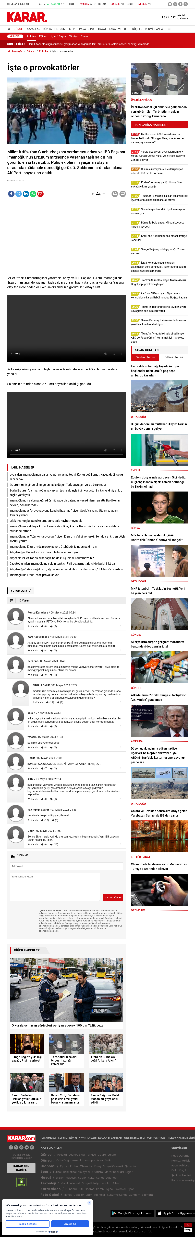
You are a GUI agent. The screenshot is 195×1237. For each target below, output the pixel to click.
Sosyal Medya (91, 1183)
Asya (99, 1160)
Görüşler (135, 29)
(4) (45, 650)
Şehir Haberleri (181, 1175)
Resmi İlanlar (155, 29)
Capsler (79, 1195)
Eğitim (42, 36)
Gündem (71, 1189)
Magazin (71, 1178)
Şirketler (130, 1166)
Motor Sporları (114, 1172)
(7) (45, 768)
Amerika (77, 1160)
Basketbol (70, 1172)
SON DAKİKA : (16, 44)
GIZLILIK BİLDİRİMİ (134, 1138)
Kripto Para (77, 29)
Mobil (64, 1183)
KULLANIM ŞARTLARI (110, 1138)
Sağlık (82, 1178)
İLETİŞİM (63, 1138)
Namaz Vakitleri (181, 1161)
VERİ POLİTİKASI (156, 1138)
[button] (93, 194)
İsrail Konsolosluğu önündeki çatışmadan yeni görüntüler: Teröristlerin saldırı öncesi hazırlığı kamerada (89, 44)
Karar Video (117, 29)
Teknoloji (48, 1183)
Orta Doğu (63, 1160)
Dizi (81, 1189)
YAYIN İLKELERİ (87, 1138)
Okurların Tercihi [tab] (145, 357)
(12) (51, 702)
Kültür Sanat (96, 1178)
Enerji (97, 1166)
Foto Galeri (50, 1195)
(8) (45, 726)
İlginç (109, 1189)
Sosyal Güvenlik (113, 1166)
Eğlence (111, 1178)
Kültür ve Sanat (117, 1195)
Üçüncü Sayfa (58, 36)
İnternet (74, 1183)
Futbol (57, 1172)
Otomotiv (86, 1166)
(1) (55, 768)
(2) (55, 626)
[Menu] (168, 29)
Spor (92, 29)
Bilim (116, 1183)
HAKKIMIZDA (48, 1138)
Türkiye (73, 36)
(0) (45, 626)
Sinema (89, 1189)
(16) (55, 674)
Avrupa (90, 1160)
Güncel (19, 29)
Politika (31, 36)
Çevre (84, 36)
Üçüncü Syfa (76, 1155)
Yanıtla (34, 626)
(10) (46, 820)
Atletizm (97, 1172)
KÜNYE (73, 1138)
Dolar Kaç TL (179, 1170)
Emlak (74, 1166)
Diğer (129, 1172)
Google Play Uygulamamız (135, 1213)
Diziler (60, 1178)
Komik (100, 1189)
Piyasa (64, 1166)
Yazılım (106, 1183)
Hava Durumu (180, 1156)
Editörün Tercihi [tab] (174, 357)
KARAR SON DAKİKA (21, 1168)
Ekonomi (60, 29)
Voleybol (84, 1172)
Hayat (102, 29)
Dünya (47, 29)
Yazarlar (33, 29)
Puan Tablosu (180, 1165)
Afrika (108, 1160)
